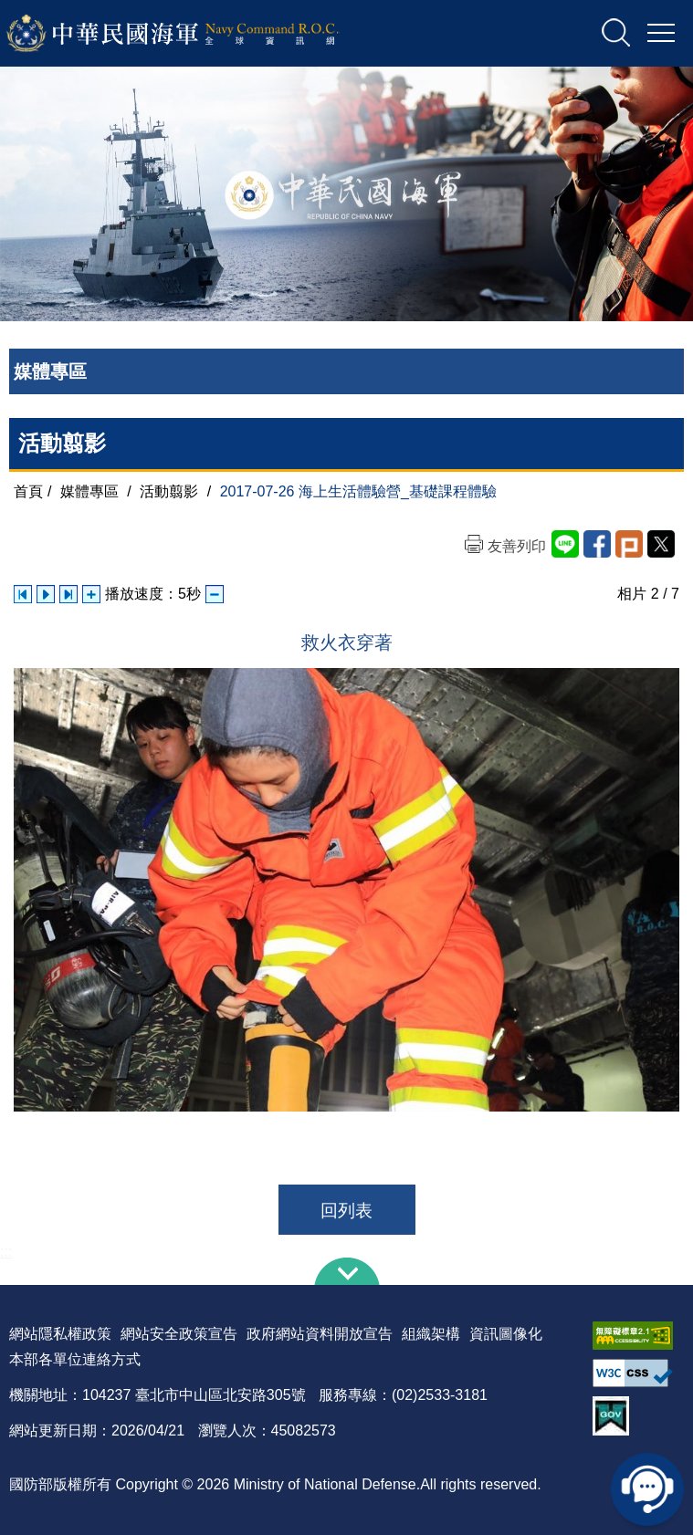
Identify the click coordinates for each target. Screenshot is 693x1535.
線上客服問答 (647, 1489)
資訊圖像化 (505, 1334)
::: (6, 1251)
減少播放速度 (214, 594)
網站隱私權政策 (60, 1334)
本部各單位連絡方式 (75, 1359)
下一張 (68, 594)
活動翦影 (169, 491)
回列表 (346, 1210)
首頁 (28, 491)
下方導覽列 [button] (347, 1271)
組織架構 (431, 1334)
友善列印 (517, 546)
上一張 (23, 594)
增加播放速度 (91, 594)
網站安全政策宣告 (179, 1334)
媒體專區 (89, 491)
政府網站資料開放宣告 (320, 1334)
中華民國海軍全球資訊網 (197, 34)
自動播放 (46, 594)
